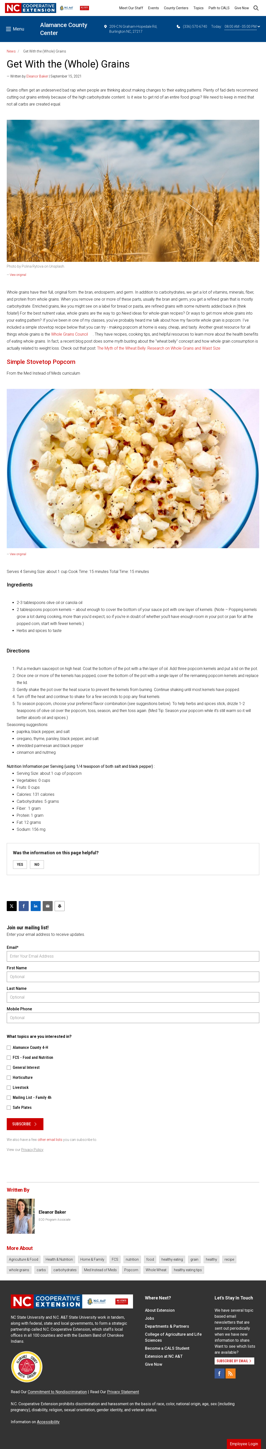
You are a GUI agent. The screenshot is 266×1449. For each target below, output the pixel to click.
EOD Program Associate (54, 1219)
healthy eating (172, 1259)
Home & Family (92, 1259)
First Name (17, 968)
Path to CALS (219, 8)
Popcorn (131, 1270)
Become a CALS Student (167, 1348)
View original (18, 275)
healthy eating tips (188, 1270)
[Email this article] (48, 906)
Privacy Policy (32, 1150)
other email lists (50, 1140)
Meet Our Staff (131, 8)
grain (194, 1259)
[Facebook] (220, 1373)
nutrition (132, 1259)
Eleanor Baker (37, 76)
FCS (115, 1259)
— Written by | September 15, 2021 (44, 76)
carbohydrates (65, 1270)
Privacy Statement (123, 1391)
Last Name (16, 988)
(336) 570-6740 (191, 26)
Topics (198, 8)
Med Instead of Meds (100, 1270)
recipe (229, 1259)
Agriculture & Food (23, 1259)
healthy (211, 1259)
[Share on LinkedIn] (36, 906)
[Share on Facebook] (24, 906)
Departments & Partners (167, 1326)
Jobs (149, 1318)
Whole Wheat (156, 1270)
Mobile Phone (19, 1009)
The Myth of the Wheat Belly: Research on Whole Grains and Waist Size (158, 348)
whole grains (19, 1270)
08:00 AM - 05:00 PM (242, 27)
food (150, 1259)
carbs (41, 1270)
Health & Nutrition (59, 1259)
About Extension (160, 1310)
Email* (12, 947)
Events (153, 8)
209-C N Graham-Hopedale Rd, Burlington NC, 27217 (130, 29)
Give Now (242, 8)
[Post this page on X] (12, 906)
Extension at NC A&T (164, 1356)
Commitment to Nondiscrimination (57, 1391)
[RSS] (231, 1373)
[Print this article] (60, 906)
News (11, 51)
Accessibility (48, 1421)
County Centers (176, 8)
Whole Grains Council (69, 334)
